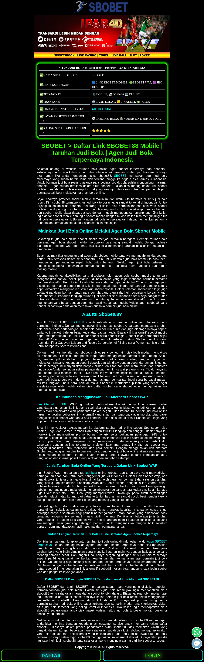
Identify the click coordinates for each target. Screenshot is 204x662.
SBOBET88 (76, 322)
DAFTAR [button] (51, 655)
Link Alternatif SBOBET (53, 404)
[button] (197, 643)
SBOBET (120, 175)
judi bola (91, 472)
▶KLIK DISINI (101, 109)
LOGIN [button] (153, 655)
